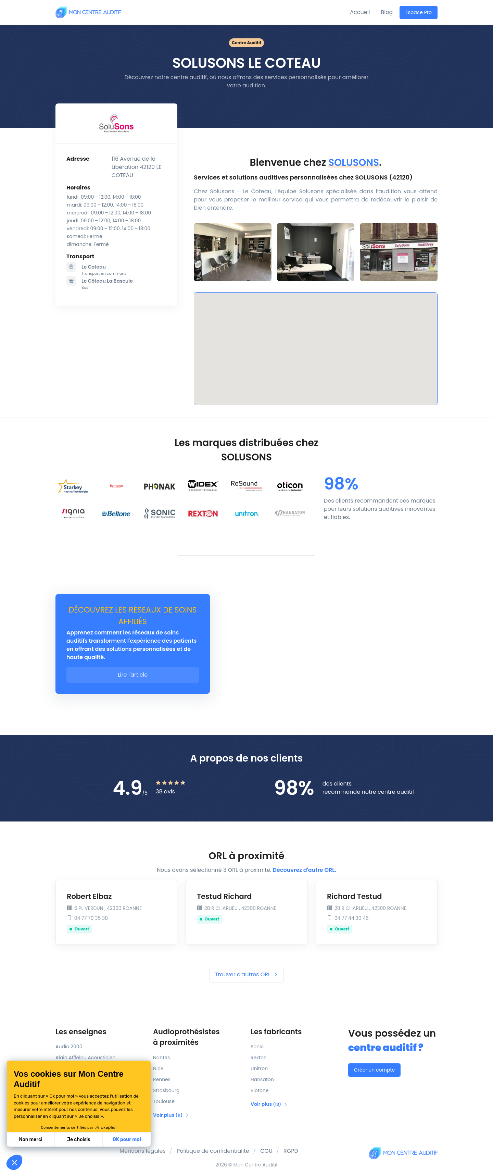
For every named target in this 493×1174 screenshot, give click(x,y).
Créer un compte (374, 1069)
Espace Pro (418, 12)
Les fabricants (276, 1032)
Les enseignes (80, 1032)
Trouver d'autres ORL (246, 974)
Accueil (360, 12)
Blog (387, 12)
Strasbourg (166, 1090)
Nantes (161, 1057)
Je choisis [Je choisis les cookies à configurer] (78, 1139)
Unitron (259, 1068)
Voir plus (171, 1115)
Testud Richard (224, 896)
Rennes (161, 1079)
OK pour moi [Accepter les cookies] (127, 1139)
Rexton (259, 1057)
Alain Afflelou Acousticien (85, 1057)
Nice (158, 1068)
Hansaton (262, 1079)
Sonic (257, 1046)
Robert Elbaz (89, 896)
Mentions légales (142, 1151)
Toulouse (164, 1101)
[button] (14, 1162)
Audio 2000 (68, 1046)
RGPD (290, 1151)
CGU (266, 1151)
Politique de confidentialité (213, 1151)
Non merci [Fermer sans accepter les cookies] (30, 1139)
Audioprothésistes (197, 1037)
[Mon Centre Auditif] (88, 12)
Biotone (260, 1090)
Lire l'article (133, 675)
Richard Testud (354, 896)
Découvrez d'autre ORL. (304, 870)
